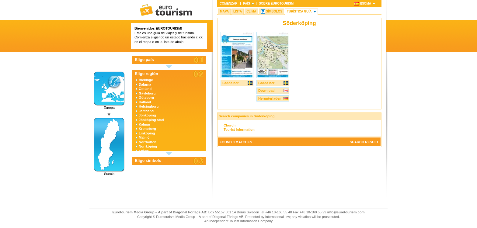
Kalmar (144, 124)
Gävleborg (147, 93)
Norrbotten (147, 142)
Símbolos (274, 11)
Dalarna (145, 84)
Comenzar (228, 3)
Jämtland (146, 111)
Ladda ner (230, 83)
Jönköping (147, 115)
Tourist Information (239, 129)
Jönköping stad (151, 120)
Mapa (224, 11)
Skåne (144, 151)
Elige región (146, 74)
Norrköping (148, 146)
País (246, 3)
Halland (145, 102)
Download (266, 90)
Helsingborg (148, 106)
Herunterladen (269, 98)
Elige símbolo (148, 161)
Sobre (276, 3)
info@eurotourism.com (346, 212)
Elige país (144, 60)
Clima (251, 11)
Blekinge (146, 80)
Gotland (145, 89)
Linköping (147, 133)
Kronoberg (147, 128)
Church (229, 125)
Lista (237, 11)
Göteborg (146, 97)
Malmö (144, 137)
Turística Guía (299, 11)
